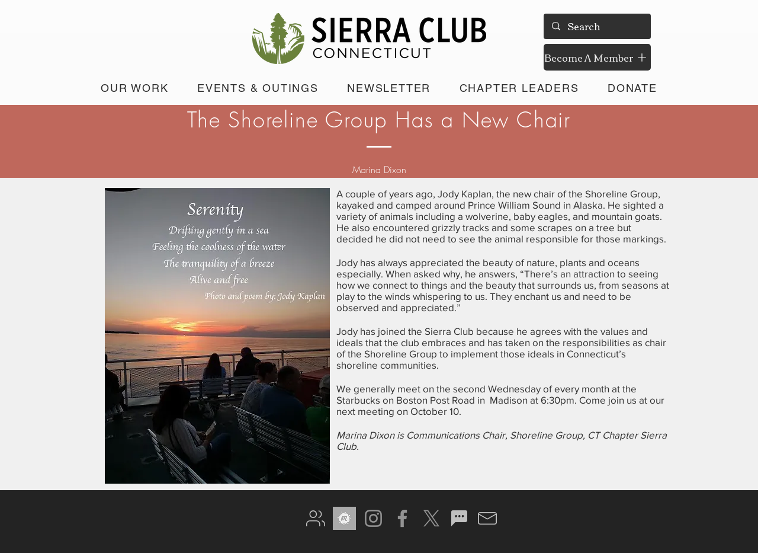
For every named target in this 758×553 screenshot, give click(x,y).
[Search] (596, 26)
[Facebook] (402, 518)
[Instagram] (373, 518)
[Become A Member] (597, 57)
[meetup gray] (344, 518)
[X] (431, 518)
